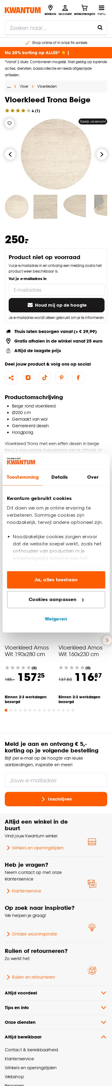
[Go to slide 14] (68, 710)
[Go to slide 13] (63, 710)
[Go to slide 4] (20, 710)
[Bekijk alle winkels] (50, 10)
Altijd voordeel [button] (56, 993)
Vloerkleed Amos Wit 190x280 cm (27, 650)
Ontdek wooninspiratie (31, 934)
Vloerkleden (47, 86)
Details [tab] (59, 477)
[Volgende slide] (107, 640)
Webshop (14, 1076)
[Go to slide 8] (39, 710)
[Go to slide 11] (54, 710)
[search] (56, 27)
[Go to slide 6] (30, 710)
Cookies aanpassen (56, 599)
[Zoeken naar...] (100, 27)
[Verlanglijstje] (9, 123)
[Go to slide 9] (44, 710)
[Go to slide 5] (25, 710)
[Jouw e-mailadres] (56, 780)
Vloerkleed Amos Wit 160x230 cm (80, 650)
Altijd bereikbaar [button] (56, 1037)
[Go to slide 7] (34, 710)
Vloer (24, 86)
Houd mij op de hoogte (57, 305)
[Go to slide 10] (49, 710)
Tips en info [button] (56, 1007)
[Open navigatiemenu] (101, 10)
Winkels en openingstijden (34, 847)
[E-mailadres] (57, 290)
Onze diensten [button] (56, 1022)
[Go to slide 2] (11, 710)
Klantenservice (23, 891)
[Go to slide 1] (6, 710)
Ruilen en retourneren (30, 977)
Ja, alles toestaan (56, 580)
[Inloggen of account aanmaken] (65, 10)
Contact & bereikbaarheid (31, 1049)
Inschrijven (56, 799)
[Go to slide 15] (73, 710)
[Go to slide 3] (15, 710)
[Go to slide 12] (58, 710)
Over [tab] (93, 477)
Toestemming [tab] (23, 477)
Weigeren (56, 619)
